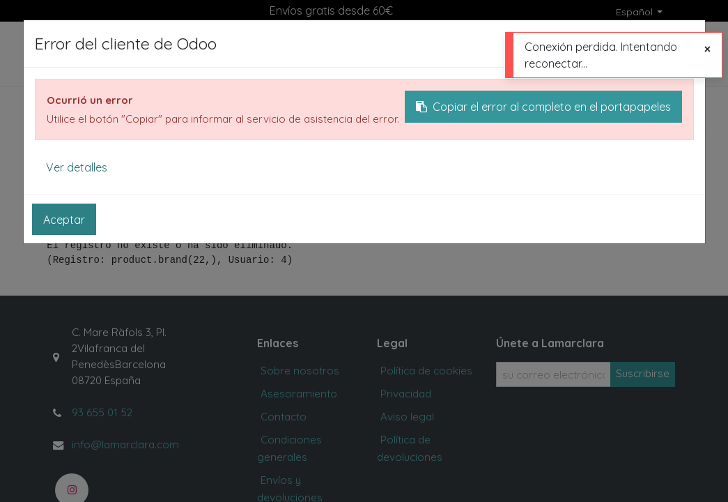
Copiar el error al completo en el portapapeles (543, 107)
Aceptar (64, 220)
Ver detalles (76, 167)
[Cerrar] (707, 49)
